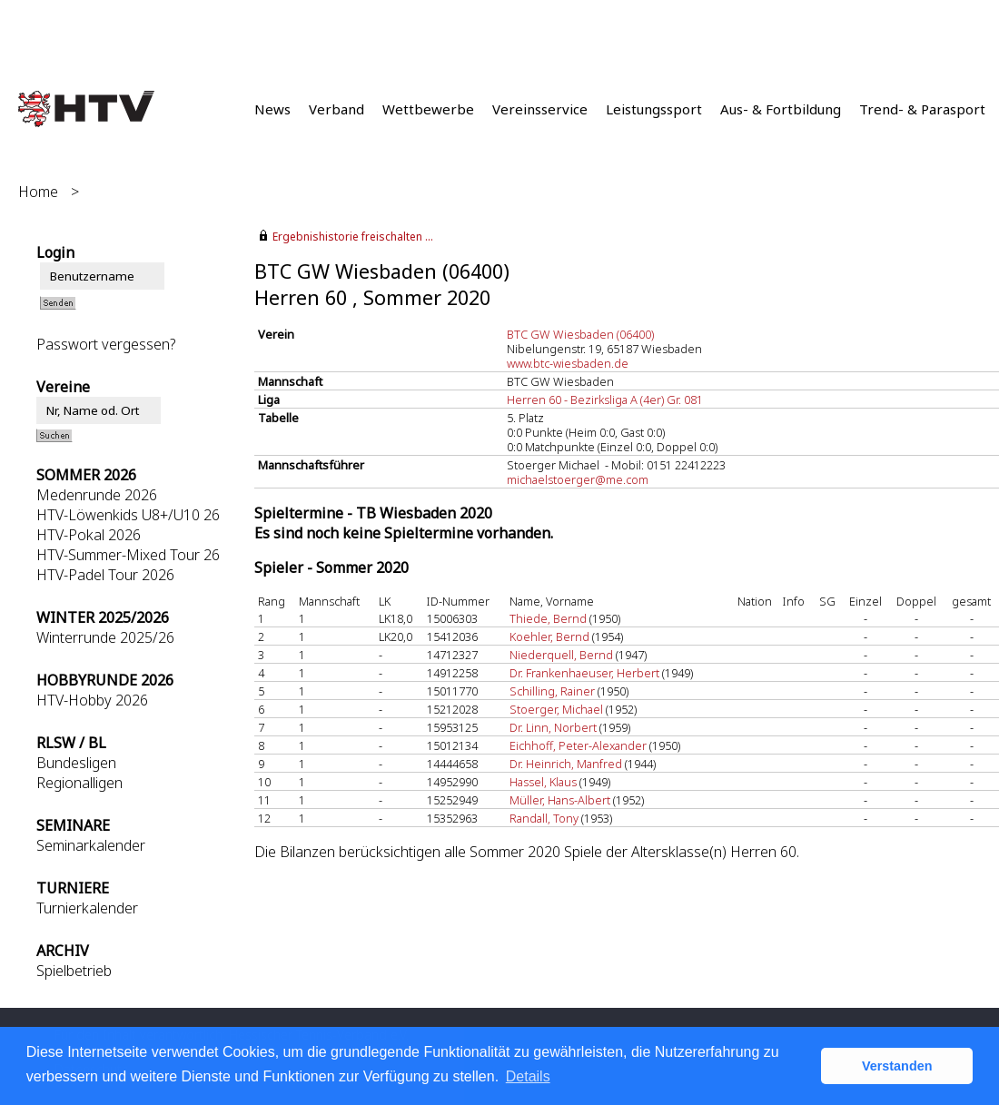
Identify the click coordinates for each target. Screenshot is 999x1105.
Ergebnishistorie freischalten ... (352, 236)
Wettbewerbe (428, 109)
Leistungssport (654, 109)
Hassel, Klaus (543, 782)
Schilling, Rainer (552, 691)
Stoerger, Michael (556, 709)
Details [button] (528, 1076)
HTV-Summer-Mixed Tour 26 (128, 555)
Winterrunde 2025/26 (105, 637)
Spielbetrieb (74, 971)
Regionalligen (79, 783)
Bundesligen (76, 763)
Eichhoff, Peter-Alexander (578, 745)
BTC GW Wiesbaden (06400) (580, 334)
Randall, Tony (544, 818)
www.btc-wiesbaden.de (567, 363)
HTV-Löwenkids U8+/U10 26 (128, 515)
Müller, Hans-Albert (559, 800)
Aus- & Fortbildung (780, 109)
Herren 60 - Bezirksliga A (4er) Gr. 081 (605, 399)
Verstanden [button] (897, 1066)
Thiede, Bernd (548, 618)
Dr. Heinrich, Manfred (565, 763)
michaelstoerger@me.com (577, 479)
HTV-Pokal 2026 (88, 535)
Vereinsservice (540, 109)
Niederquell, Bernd (561, 654)
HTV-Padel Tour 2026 (105, 575)
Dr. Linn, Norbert (553, 727)
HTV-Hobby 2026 (92, 700)
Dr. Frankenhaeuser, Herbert (584, 673)
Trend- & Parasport (922, 109)
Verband (336, 109)
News (272, 109)
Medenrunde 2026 (96, 495)
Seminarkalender (90, 845)
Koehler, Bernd (549, 636)
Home (38, 192)
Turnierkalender (87, 908)
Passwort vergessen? (105, 344)
